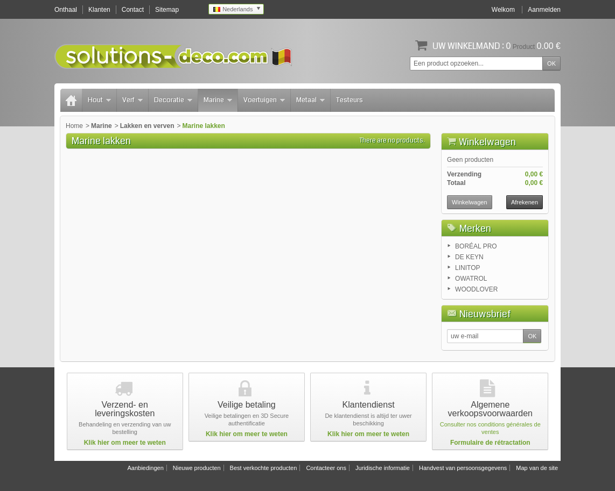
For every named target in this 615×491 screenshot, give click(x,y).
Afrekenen (524, 202)
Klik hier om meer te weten (125, 442)
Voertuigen (264, 100)
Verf (132, 100)
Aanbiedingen (145, 468)
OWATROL (471, 278)
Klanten (99, 9)
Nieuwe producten (197, 468)
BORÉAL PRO (476, 246)
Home (74, 126)
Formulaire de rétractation (490, 442)
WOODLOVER (476, 289)
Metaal (310, 100)
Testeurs (349, 100)
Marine (218, 100)
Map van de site (537, 468)
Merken (475, 229)
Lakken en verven (147, 126)
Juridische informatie (382, 468)
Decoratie (173, 100)
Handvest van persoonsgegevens (463, 468)
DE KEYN (469, 257)
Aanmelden (544, 9)
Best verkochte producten (263, 468)
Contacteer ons (326, 468)
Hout (99, 100)
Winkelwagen (487, 142)
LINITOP (467, 268)
